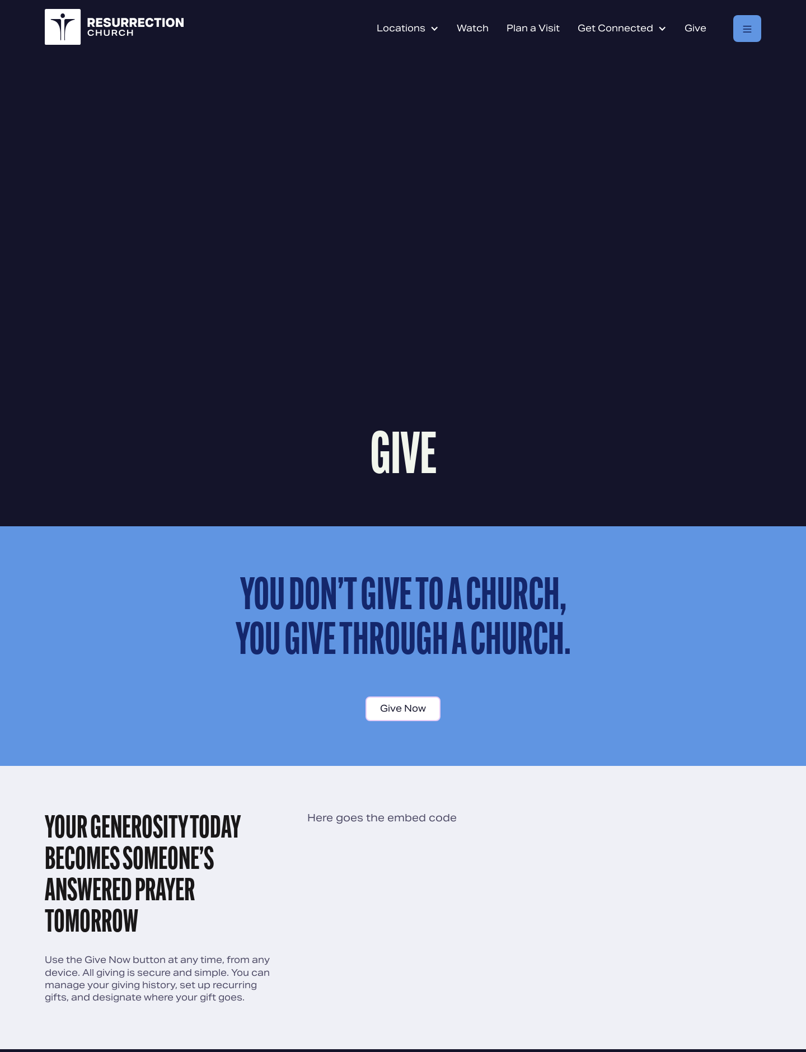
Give (695, 28)
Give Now (403, 708)
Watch (473, 28)
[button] (408, 28)
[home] (114, 28)
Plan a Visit (533, 28)
